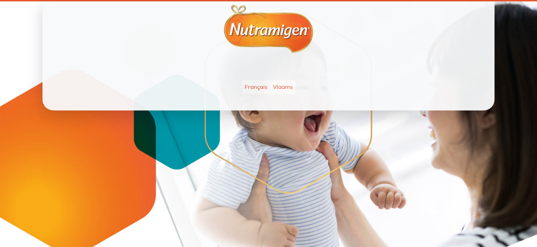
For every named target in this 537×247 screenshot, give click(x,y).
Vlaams (283, 87)
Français (256, 87)
